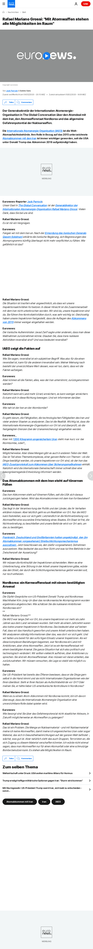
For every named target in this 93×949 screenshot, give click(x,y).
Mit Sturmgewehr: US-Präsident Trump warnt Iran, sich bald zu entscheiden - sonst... (42, 789)
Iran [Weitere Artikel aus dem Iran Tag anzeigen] (44, 801)
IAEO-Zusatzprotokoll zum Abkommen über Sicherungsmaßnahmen (42, 464)
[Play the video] (46, 56)
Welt (24, 12)
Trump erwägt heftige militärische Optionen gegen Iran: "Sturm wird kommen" (43, 780)
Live (86, 3)
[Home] (3, 12)
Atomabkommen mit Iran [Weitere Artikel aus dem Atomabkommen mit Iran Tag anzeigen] (19, 801)
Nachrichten (13, 12)
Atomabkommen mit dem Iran (19, 138)
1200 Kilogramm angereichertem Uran (35, 439)
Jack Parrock (12, 91)
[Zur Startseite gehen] (11, 4)
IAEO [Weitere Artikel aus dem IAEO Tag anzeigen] (58, 801)
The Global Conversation (32, 205)
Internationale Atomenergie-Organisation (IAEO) (35, 130)
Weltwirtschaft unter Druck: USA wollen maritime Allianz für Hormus (38, 773)
